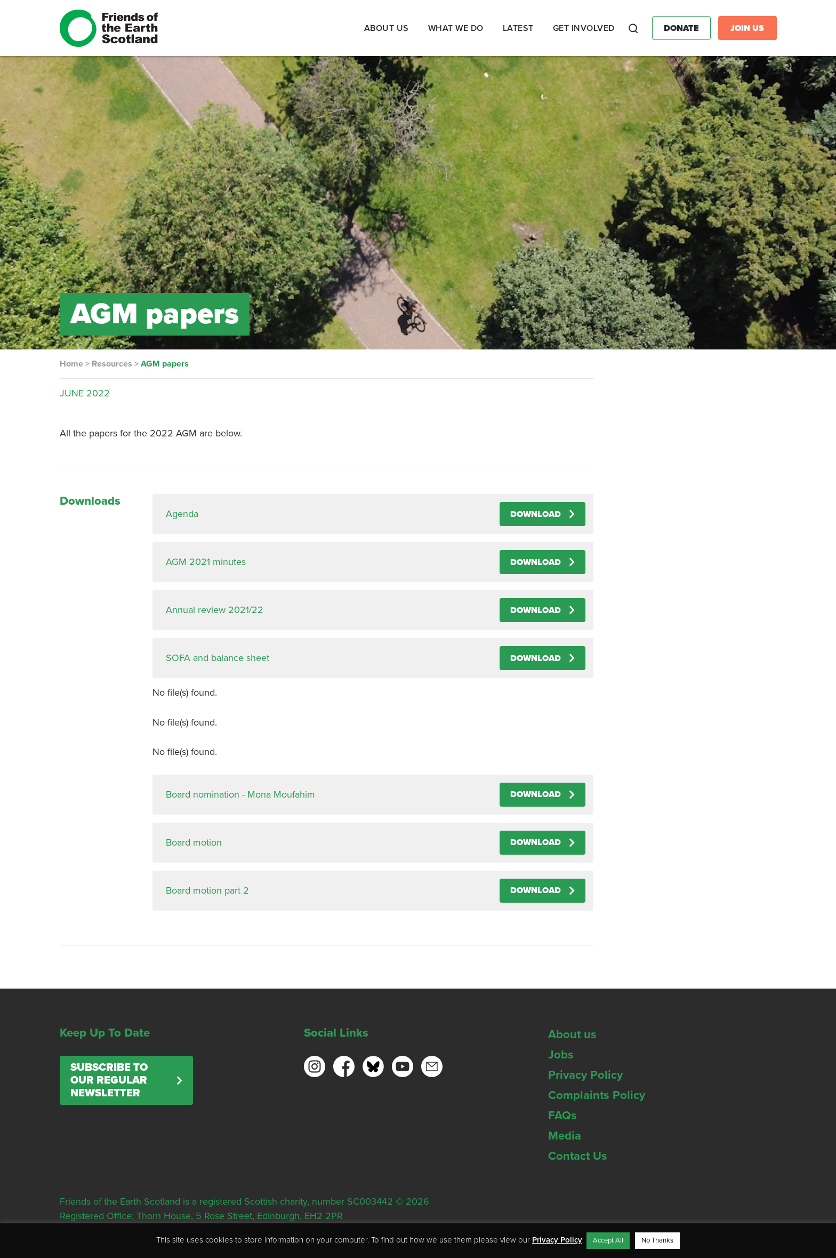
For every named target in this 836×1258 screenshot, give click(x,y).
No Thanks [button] (657, 1240)
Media (564, 1136)
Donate (681, 28)
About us (572, 1034)
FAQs (562, 1115)
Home (71, 364)
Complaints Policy (596, 1095)
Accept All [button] (608, 1240)
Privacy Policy (585, 1075)
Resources (112, 364)
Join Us (747, 28)
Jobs (561, 1055)
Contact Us (577, 1156)
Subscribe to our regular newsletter (109, 1080)
